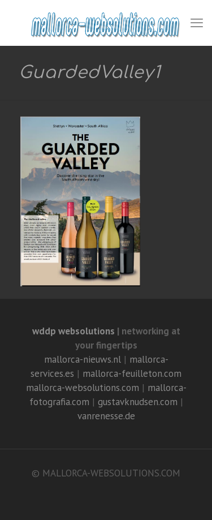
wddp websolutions (73, 331)
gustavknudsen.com (138, 402)
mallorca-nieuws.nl (82, 359)
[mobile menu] (196, 22)
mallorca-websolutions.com (82, 387)
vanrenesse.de (106, 416)
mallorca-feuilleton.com (132, 373)
